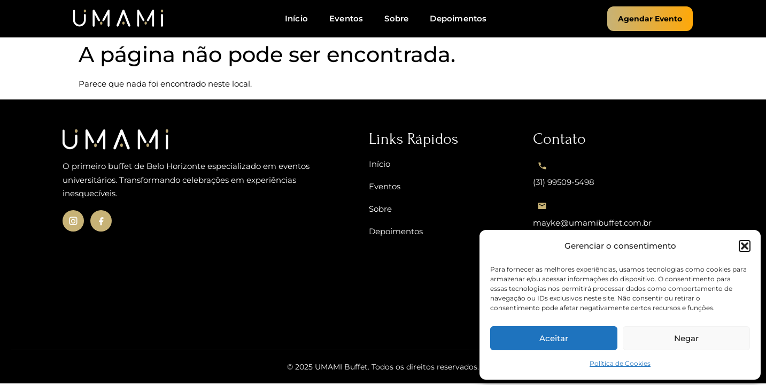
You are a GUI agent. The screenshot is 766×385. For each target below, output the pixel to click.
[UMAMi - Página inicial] (119, 19)
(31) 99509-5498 (563, 171)
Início (296, 18)
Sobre (396, 18)
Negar (686, 338)
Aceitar (553, 338)
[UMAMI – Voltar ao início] (205, 140)
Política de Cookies (620, 363)
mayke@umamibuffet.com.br (592, 212)
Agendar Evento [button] (650, 19)
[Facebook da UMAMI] (101, 221)
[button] (744, 246)
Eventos (346, 18)
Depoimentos (458, 18)
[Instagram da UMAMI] (73, 221)
